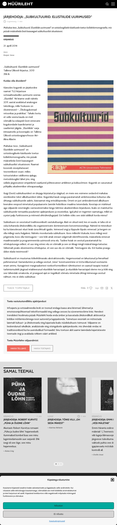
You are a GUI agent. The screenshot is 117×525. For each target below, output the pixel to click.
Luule (50, 416)
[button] (112, 479)
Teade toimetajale (18, 288)
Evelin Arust (98, 454)
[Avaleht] (17, 5)
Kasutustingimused (57, 521)
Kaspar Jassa (9, 55)
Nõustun (58, 505)
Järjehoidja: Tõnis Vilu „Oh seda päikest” (64, 421)
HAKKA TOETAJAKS (42, 348)
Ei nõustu (58, 514)
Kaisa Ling (9, 451)
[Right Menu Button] (113, 3)
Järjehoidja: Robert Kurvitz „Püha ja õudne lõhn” (20, 421)
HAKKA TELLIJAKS (18, 348)
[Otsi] (107, 4)
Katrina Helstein (55, 427)
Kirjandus (9, 39)
